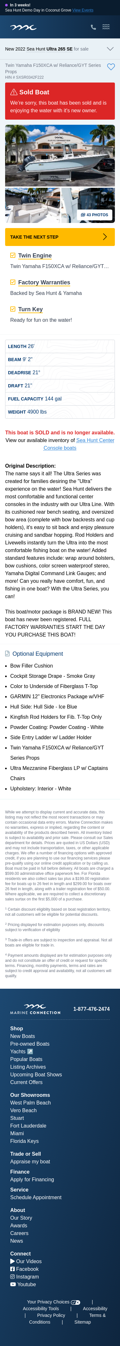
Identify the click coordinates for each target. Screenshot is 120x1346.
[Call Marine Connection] (93, 27)
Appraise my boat (30, 1161)
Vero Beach (23, 1110)
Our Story (21, 1218)
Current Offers (26, 1082)
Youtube (23, 1284)
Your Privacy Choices (53, 1301)
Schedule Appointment (35, 1197)
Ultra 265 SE (59, 48)
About (17, 1210)
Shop (16, 1028)
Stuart (17, 1118)
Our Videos (26, 1261)
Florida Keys (24, 1141)
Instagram (24, 1276)
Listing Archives (28, 1067)
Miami (17, 1133)
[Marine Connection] (23, 27)
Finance (19, 1172)
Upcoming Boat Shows (36, 1074)
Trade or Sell (25, 1154)
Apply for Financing (32, 1179)
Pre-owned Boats (30, 1044)
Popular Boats (26, 1059)
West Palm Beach (30, 1102)
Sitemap (83, 1322)
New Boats (22, 1036)
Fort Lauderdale (28, 1125)
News (16, 1241)
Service (19, 1189)
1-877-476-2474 (91, 1009)
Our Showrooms (30, 1095)
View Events (82, 10)
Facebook (24, 1269)
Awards (18, 1225)
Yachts (18, 1051)
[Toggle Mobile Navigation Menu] (106, 26)
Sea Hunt (36, 48)
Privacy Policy (51, 1315)
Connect (20, 1253)
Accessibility (95, 1308)
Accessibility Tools (41, 1308)
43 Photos (94, 215)
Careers (19, 1233)
